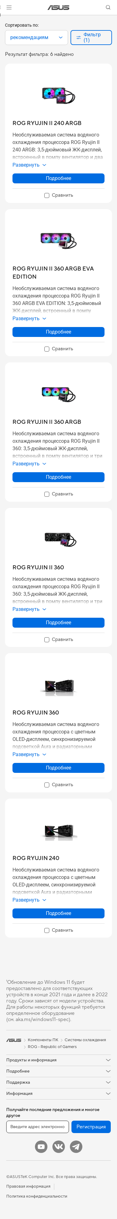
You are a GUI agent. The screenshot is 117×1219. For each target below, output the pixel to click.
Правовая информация (28, 1186)
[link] (58, 7)
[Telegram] (76, 1147)
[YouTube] (41, 1147)
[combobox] (36, 37)
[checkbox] (58, 196)
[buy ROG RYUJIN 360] (35, 713)
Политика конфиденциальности (36, 1196)
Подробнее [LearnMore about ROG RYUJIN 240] (58, 913)
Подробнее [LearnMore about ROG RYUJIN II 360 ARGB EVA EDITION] (58, 332)
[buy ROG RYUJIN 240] (35, 858)
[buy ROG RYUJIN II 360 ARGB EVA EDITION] (58, 273)
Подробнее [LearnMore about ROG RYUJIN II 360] (58, 622)
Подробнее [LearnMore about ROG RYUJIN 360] (58, 768)
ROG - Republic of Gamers (52, 1046)
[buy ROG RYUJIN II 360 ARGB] (46, 422)
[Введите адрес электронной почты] (37, 1127)
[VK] (58, 1147)
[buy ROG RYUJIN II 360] (38, 567)
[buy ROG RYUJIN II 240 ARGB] (46, 123)
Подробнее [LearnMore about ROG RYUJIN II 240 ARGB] (58, 178)
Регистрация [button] (91, 1127)
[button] (9, 7)
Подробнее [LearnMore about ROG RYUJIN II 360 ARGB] (58, 477)
